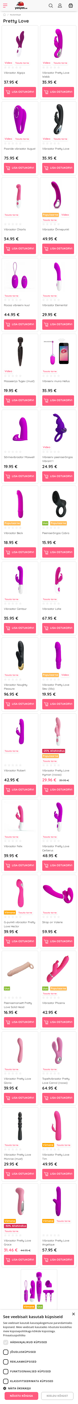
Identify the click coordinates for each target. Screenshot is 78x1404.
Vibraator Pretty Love (55, 148)
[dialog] (39, 1357)
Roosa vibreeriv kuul (17, 305)
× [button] (73, 1314)
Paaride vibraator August (19, 148)
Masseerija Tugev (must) (19, 381)
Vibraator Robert (14, 770)
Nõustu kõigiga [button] (21, 1396)
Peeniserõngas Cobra (55, 533)
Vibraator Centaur (15, 608)
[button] (39, 1388)
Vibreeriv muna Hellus (56, 381)
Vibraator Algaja (14, 72)
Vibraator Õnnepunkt (55, 229)
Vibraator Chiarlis (15, 229)
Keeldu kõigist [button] (57, 1396)
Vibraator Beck (13, 533)
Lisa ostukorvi (20, 92)
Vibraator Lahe (51, 608)
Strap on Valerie (52, 922)
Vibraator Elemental (54, 305)
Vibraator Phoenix (53, 1003)
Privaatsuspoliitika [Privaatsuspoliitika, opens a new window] (14, 1335)
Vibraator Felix (13, 846)
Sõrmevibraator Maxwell (19, 457)
